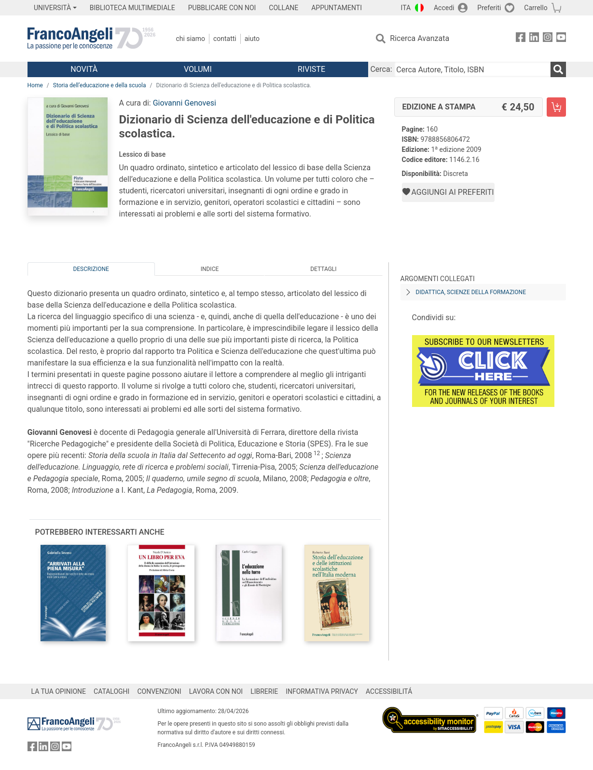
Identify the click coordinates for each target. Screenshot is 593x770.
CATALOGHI (111, 691)
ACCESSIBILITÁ (389, 691)
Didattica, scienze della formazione (471, 292)
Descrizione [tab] (91, 269)
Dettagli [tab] (323, 269)
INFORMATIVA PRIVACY (322, 691)
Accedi (444, 8)
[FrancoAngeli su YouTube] (561, 38)
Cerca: (381, 69)
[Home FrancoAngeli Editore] (91, 38)
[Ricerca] (558, 69)
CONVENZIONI (159, 691)
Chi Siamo (190, 38)
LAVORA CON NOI (216, 691)
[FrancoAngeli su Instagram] (547, 38)
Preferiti (489, 8)
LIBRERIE (264, 691)
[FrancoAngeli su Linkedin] (534, 38)
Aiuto (252, 38)
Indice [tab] (210, 269)
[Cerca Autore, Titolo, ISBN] (472, 69)
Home (35, 85)
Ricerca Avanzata (419, 38)
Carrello (535, 8)
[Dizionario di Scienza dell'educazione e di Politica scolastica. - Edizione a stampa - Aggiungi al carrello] (556, 107)
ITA (406, 8)
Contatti (224, 38)
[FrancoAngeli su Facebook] (520, 38)
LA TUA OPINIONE (58, 691)
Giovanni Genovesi (184, 103)
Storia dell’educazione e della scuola (99, 85)
